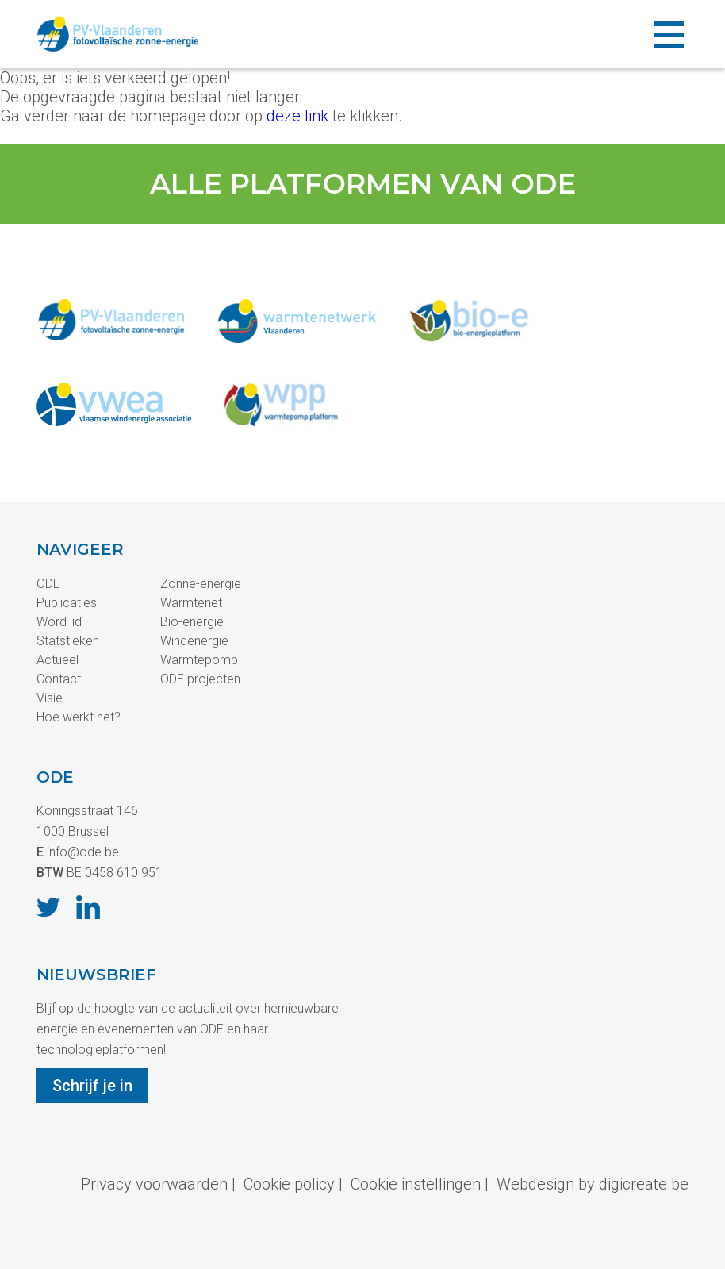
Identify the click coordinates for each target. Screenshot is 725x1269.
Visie (49, 698)
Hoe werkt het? (78, 717)
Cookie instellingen (416, 1184)
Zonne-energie (200, 583)
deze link (297, 115)
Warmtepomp (199, 659)
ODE (48, 583)
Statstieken (67, 640)
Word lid (59, 621)
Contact (58, 678)
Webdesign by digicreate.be (593, 1184)
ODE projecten (200, 678)
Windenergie (194, 640)
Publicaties (66, 602)
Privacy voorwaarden (154, 1184)
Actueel (57, 659)
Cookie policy (289, 1184)
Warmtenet (191, 602)
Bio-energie (192, 621)
